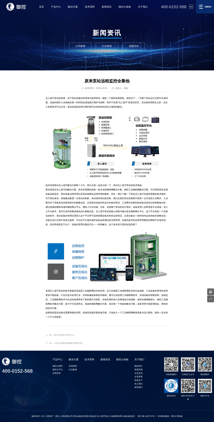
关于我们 (143, 6)
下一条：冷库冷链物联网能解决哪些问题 (64, 343)
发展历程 (138, 369)
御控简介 (138, 366)
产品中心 (56, 6)
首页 (41, 6)
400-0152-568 (173, 6)
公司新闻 (80, 46)
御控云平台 (58, 369)
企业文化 (138, 373)
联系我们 (138, 387)
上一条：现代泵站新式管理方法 (60, 335)
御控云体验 (125, 6)
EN (191, 7)
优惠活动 (134, 46)
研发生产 (138, 380)
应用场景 (73, 366)
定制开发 (57, 373)
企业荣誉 (138, 376)
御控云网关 (58, 366)
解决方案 (73, 6)
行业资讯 (107, 46)
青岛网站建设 (163, 416)
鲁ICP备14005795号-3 (147, 416)
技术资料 (90, 6)
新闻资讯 (107, 6)
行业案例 (73, 369)
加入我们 (138, 384)
